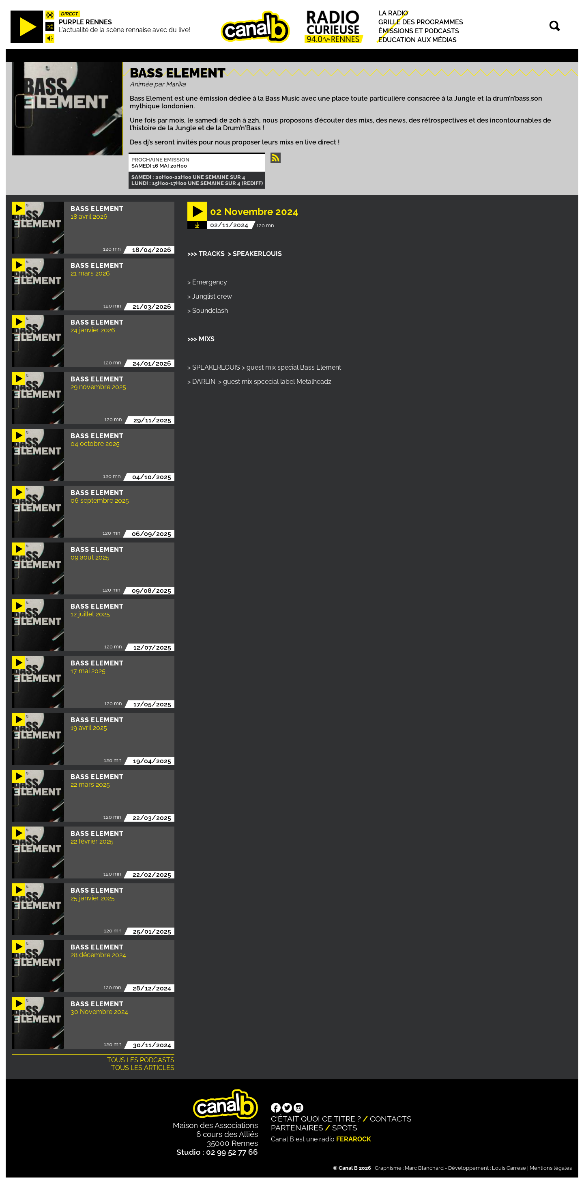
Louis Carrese (509, 1168)
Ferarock (353, 1139)
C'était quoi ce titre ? (316, 1118)
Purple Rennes (85, 22)
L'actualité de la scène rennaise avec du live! (124, 30)
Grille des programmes (420, 22)
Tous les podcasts (140, 1060)
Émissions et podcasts (418, 31)
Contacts (391, 1118)
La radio (393, 13)
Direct (69, 13)
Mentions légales (551, 1168)
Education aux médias (417, 40)
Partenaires (297, 1127)
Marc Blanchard (424, 1168)
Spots (344, 1127)
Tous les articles (142, 1068)
